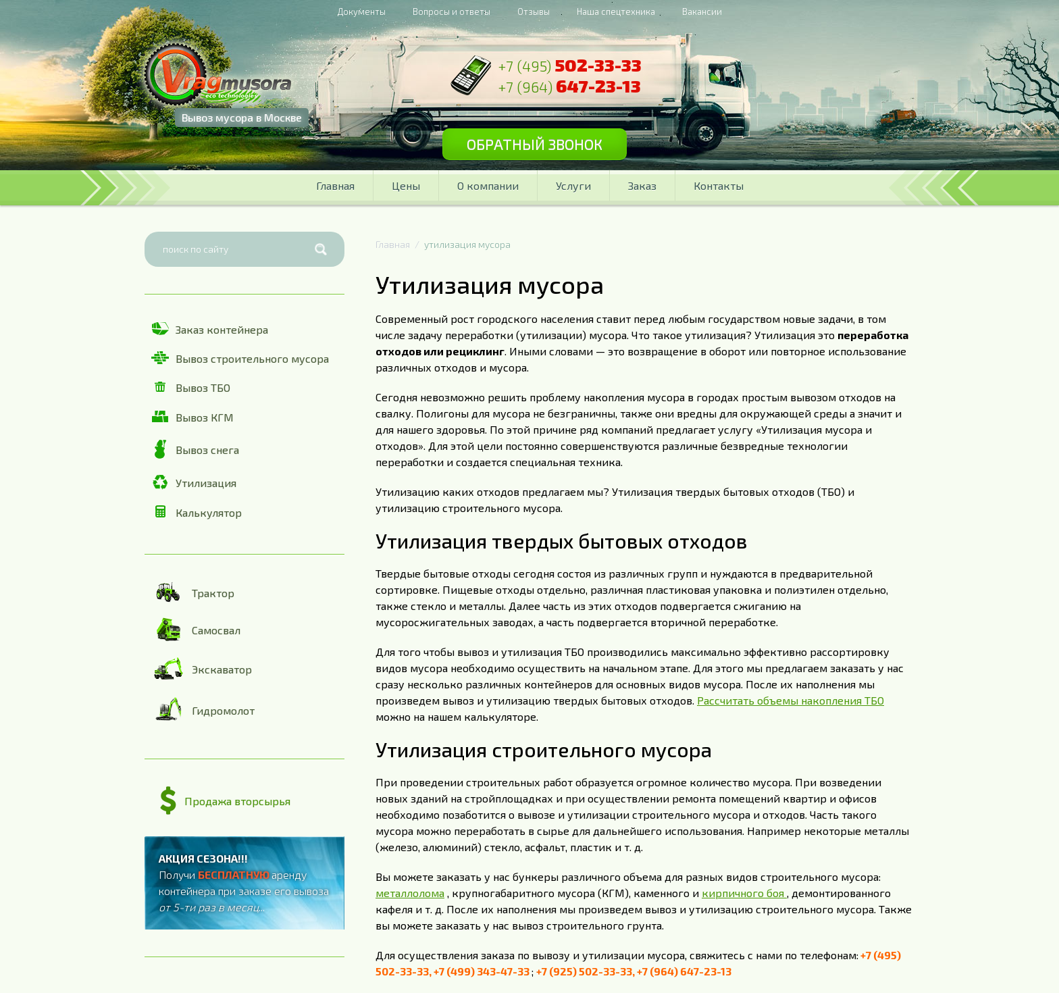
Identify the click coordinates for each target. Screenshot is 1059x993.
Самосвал (195, 629)
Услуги (573, 185)
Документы (362, 11)
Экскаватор (201, 669)
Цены (406, 185)
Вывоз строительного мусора (240, 358)
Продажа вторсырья (225, 801)
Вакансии (702, 11)
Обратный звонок (534, 144)
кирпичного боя (744, 892)
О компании (488, 185)
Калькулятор (196, 511)
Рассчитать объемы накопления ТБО (790, 700)
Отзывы (533, 11)
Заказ (642, 185)
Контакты (719, 185)
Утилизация (193, 482)
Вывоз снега (195, 449)
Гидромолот (203, 709)
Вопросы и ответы (451, 11)
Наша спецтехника (616, 11)
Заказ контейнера (209, 329)
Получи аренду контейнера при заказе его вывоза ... (244, 882)
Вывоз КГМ (192, 417)
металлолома (410, 892)
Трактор (192, 592)
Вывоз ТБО (190, 387)
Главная (335, 185)
